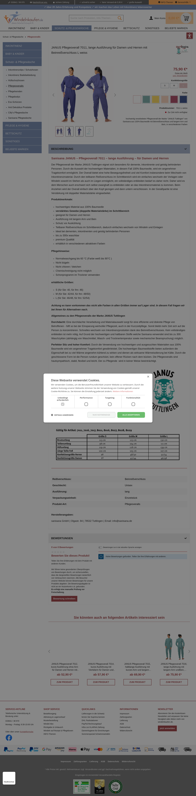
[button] (62, 415)
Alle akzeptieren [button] (130, 414)
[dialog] (98, 398)
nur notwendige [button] (99, 414)
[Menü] (13, 773)
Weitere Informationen (123, 391)
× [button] (148, 376)
